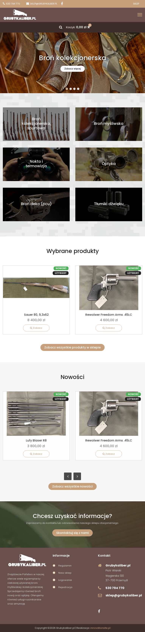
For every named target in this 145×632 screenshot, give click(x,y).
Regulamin (65, 565)
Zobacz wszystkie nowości (72, 486)
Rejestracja (65, 587)
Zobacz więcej (72, 68)
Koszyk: (78, 27)
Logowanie (65, 580)
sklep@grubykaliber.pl (124, 595)
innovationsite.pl (100, 628)
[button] (67, 89)
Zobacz (36, 328)
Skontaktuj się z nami (72, 533)
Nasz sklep (65, 573)
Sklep (136, 3)
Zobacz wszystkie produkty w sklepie (72, 347)
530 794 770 (115, 588)
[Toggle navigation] (139, 15)
